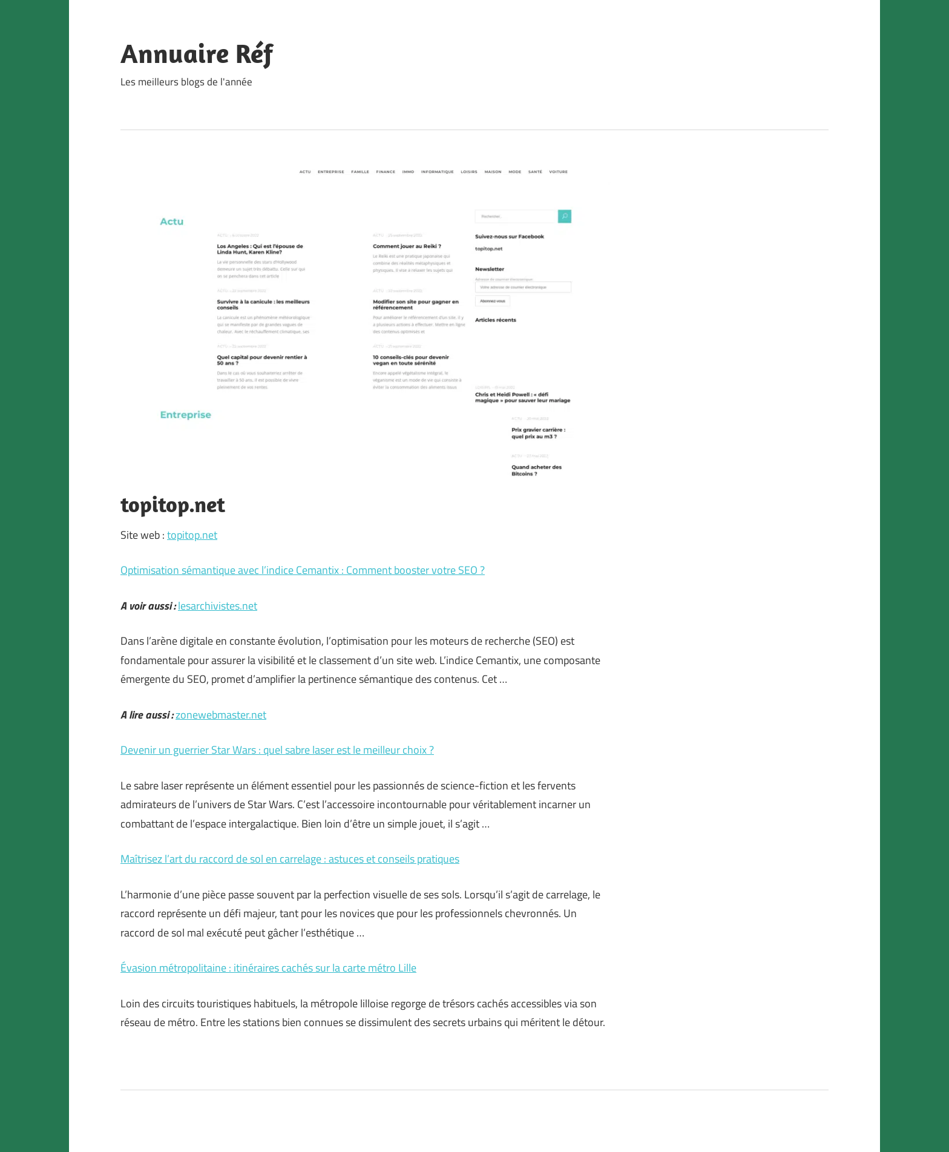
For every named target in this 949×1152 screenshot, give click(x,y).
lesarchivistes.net (217, 605)
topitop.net (192, 535)
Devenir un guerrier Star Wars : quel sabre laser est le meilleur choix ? (277, 750)
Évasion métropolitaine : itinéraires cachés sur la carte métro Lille (268, 967)
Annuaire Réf (196, 53)
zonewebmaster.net (221, 714)
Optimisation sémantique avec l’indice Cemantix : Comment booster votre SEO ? (302, 570)
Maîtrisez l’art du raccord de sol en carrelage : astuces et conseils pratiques (289, 859)
